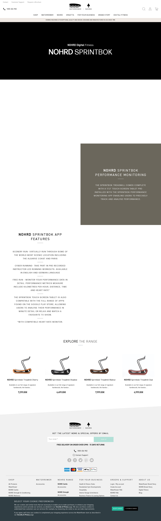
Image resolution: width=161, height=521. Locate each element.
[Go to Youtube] (92, 462)
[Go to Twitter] (80, 462)
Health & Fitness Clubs (87, 484)
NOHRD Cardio (13, 490)
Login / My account (117, 484)
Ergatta (70, 15)
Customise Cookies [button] (131, 508)
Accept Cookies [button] (117, 508)
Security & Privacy (62, 507)
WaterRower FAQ (116, 490)
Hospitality (83, 490)
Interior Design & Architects (88, 493)
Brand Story (104, 15)
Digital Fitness (121, 15)
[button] (150, 8)
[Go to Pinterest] (86, 462)
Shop (35, 15)
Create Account (115, 487)
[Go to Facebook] (69, 462)
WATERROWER (47, 15)
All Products (13, 484)
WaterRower (13, 487)
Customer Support (18, 2)
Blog (140, 493)
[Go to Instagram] (75, 462)
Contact (5, 2)
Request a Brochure (34, 2)
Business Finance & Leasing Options (91, 496)
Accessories (40, 484)
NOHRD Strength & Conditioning (19, 493)
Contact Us (114, 496)
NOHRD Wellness (14, 496)
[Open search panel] (143, 8)
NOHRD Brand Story (145, 487)
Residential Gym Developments (90, 487)
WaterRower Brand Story (147, 484)
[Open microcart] (156, 8)
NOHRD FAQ (114, 493)
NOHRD (60, 15)
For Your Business (86, 15)
